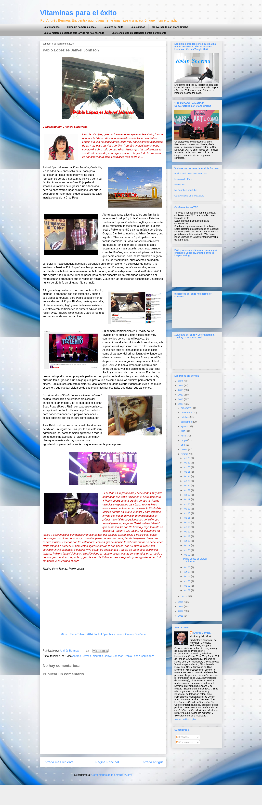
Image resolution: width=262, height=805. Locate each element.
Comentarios (184, 742)
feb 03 (187, 581)
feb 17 (187, 508)
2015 (181, 404)
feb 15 (187, 517)
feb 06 (187, 567)
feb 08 (187, 550)
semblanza (147, 656)
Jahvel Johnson (113, 656)
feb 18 (187, 504)
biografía (98, 656)
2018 (181, 390)
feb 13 (187, 527)
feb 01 (187, 590)
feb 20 (187, 494)
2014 (181, 602)
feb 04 (187, 576)
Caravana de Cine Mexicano (189, 195)
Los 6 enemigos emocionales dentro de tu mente (139, 33)
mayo (184, 440)
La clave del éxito (113, 27)
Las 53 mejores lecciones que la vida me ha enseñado (74, 33)
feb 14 (187, 522)
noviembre (186, 412)
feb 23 (187, 481)
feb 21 (187, 490)
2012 (181, 611)
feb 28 (187, 458)
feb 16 (187, 513)
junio (183, 435)
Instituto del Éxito (183, 179)
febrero (185, 454)
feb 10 (187, 541)
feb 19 (187, 499)
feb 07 (187, 554)
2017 (181, 394)
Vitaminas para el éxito (78, 13)
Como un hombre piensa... (82, 27)
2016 (181, 399)
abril (183, 444)
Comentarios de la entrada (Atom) (111, 774)
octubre (185, 417)
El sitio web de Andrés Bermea (190, 173)
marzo (184, 449)
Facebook (179, 184)
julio (183, 431)
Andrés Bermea (81, 656)
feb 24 (187, 476)
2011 (181, 615)
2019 (181, 385)
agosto (185, 426)
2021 (181, 381)
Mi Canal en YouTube (185, 190)
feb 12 (187, 531)
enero (184, 596)
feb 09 (187, 545)
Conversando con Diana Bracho (170, 27)
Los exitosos (138, 27)
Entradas (182, 737)
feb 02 (187, 585)
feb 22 (187, 485)
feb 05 (187, 572)
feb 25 (187, 471)
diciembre (186, 408)
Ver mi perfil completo (185, 719)
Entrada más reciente (58, 762)
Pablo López (132, 656)
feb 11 (187, 536)
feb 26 (187, 467)
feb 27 (187, 462)
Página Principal (107, 762)
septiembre (187, 421)
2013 (181, 606)
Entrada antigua (152, 762)
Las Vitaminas (52, 27)
